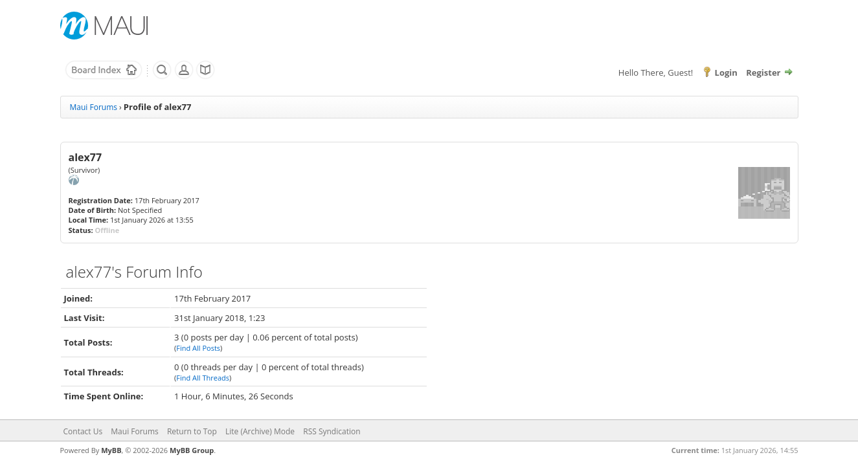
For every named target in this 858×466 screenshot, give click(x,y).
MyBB (111, 450)
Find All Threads (202, 378)
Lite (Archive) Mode (260, 431)
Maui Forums (93, 107)
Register (763, 72)
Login (726, 72)
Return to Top (192, 431)
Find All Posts (198, 348)
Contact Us (83, 431)
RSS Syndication (331, 431)
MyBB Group (192, 450)
